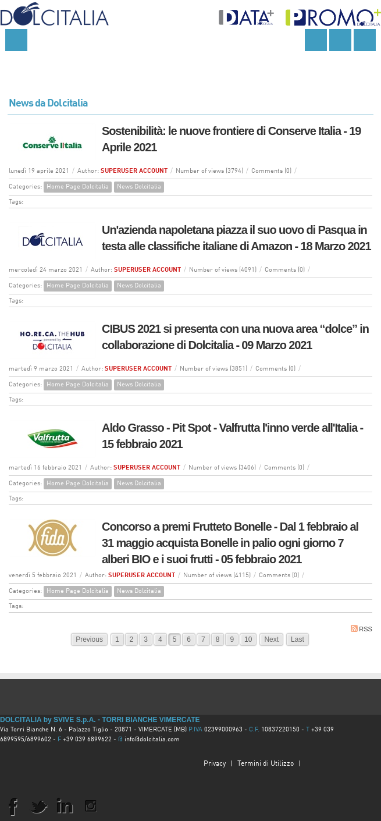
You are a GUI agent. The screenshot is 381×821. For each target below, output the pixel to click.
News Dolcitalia (139, 187)
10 (248, 639)
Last (297, 639)
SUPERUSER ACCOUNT (134, 171)
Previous (89, 639)
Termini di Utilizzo (265, 763)
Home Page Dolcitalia (78, 187)
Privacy (215, 763)
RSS (361, 628)
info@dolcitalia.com (152, 740)
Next (271, 639)
